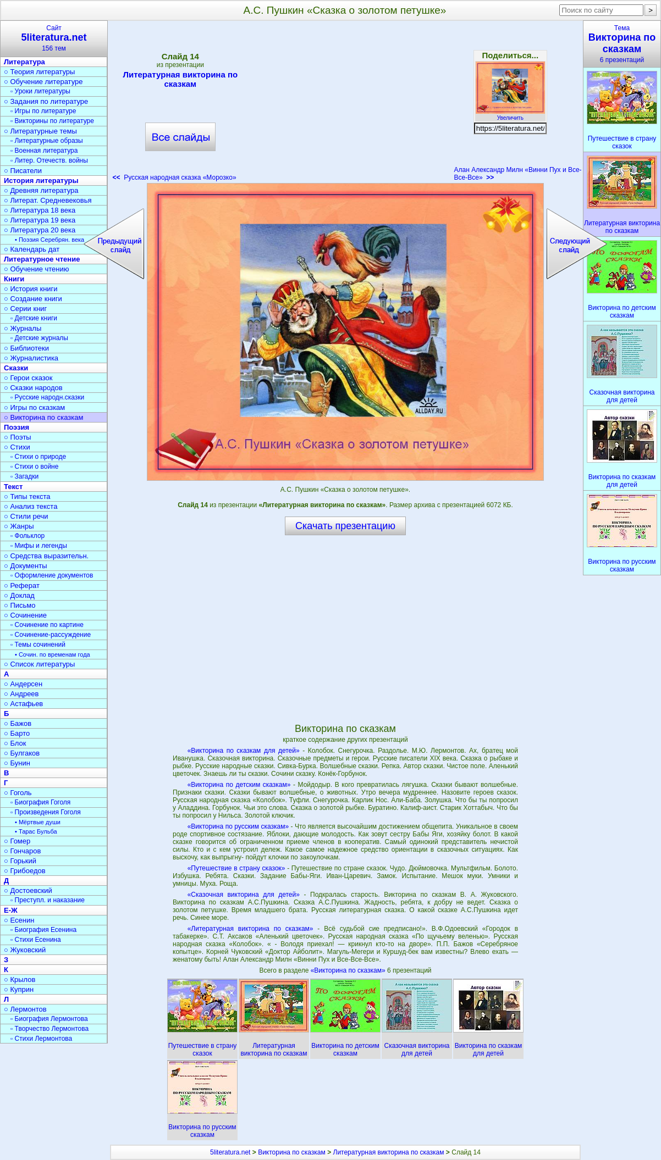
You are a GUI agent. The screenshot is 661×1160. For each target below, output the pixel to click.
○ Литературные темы (40, 131)
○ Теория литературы (39, 72)
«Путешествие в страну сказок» (236, 868)
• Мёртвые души (37, 822)
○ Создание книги (33, 299)
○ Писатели (23, 170)
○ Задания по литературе (46, 101)
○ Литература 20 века (39, 230)
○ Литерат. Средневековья (48, 200)
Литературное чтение (42, 259)
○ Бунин (17, 763)
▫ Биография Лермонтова (49, 1019)
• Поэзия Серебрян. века (49, 239)
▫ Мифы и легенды (38, 546)
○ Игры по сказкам (34, 407)
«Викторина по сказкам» (349, 970)
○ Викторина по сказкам (43, 417)
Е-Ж (11, 910)
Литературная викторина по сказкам (180, 79)
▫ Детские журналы (39, 338)
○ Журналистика (31, 358)
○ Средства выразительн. (46, 556)
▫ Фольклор (27, 536)
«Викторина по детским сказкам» (239, 785)
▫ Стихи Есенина (35, 939)
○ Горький (20, 861)
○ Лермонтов (25, 1009)
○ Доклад (19, 595)
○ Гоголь (18, 793)
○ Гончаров (22, 851)
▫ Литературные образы (46, 141)
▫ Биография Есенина (43, 930)
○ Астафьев (23, 704)
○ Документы (25, 566)
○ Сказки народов (33, 388)
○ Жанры (19, 526)
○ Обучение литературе (43, 81)
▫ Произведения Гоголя (45, 812)
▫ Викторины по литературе (52, 121)
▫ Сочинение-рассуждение (50, 635)
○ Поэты (17, 437)
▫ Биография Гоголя (40, 802)
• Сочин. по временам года (52, 654)
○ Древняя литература (41, 190)
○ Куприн (19, 989)
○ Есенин (19, 920)
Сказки (16, 368)
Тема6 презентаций (621, 44)
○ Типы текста (27, 496)
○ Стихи (17, 447)
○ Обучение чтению (36, 269)
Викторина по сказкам (292, 1152)
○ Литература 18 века (39, 210)
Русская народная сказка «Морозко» (174, 177)
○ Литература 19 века (39, 220)
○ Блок (15, 743)
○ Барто (17, 733)
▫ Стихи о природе (38, 456)
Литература (24, 62)
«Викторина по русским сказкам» (238, 826)
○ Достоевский (28, 890)
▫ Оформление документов (51, 575)
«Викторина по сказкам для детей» (244, 750)
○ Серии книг (25, 308)
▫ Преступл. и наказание (47, 900)
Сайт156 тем (54, 38)
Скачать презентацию (345, 525)
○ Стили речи (26, 516)
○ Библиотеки (26, 348)
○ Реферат (22, 585)
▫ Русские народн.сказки (47, 397)
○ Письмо (20, 605)
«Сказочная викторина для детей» (244, 894)
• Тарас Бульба (36, 831)
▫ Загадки (24, 476)
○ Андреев (21, 694)
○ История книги (31, 289)
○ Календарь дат (31, 249)
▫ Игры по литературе (43, 111)
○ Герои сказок (28, 378)
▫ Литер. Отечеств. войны (49, 160)
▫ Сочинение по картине (47, 625)
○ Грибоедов (25, 871)
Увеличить (510, 115)
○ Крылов (19, 979)
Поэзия (16, 427)
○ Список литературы (39, 664)
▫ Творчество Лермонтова (49, 1029)
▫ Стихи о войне (34, 466)
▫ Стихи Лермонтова (41, 1038)
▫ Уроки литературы (40, 91)
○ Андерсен (23, 684)
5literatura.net (230, 1152)
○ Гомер (17, 841)
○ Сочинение (25, 615)
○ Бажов (17, 723)
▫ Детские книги (33, 318)
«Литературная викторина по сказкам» (250, 929)
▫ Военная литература (44, 150)
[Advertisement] (345, 104)
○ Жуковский (25, 950)
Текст (13, 486)
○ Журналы (22, 328)
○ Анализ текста (30, 506)
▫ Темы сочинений (37, 644)
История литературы (41, 180)
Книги (14, 279)
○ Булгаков (22, 753)
